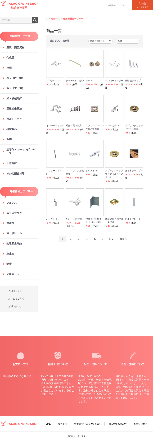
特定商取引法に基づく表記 (87, 423)
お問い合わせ (15, 306)
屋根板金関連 (14, 108)
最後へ (123, 239)
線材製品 (11, 129)
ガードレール (14, 233)
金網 (9, 139)
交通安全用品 (14, 243)
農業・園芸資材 (15, 47)
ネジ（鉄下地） (15, 78)
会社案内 (62, 423)
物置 (9, 264)
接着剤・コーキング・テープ (20, 151)
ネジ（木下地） (15, 88)
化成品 (10, 57)
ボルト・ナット (15, 119)
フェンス (11, 202)
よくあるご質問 (16, 298)
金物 (9, 68)
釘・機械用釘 (14, 98)
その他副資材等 (15, 173)
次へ (110, 239)
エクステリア (14, 212)
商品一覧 (55, 18)
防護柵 (10, 223)
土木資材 (11, 163)
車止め (10, 253)
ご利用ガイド (15, 291)
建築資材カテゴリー (73, 18)
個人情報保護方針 (117, 423)
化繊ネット (12, 274)
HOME (47, 423)
